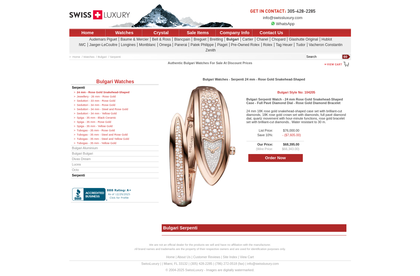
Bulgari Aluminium (85, 148)
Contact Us (271, 32)
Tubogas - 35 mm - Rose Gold (96, 130)
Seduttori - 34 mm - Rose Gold (96, 105)
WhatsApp (282, 23)
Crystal (161, 32)
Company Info (235, 32)
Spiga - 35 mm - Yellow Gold (95, 126)
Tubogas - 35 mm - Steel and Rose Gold (102, 134)
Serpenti (78, 87)
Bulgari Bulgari (82, 153)
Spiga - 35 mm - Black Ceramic (96, 117)
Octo (75, 170)
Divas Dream (81, 159)
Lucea (76, 164)
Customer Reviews (206, 257)
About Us (183, 257)
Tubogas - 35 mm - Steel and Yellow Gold (103, 138)
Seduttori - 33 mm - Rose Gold (96, 100)
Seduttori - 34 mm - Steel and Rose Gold (102, 109)
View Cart (247, 257)
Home (87, 32)
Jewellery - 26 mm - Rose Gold (96, 96)
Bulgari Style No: (296, 92)
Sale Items (198, 32)
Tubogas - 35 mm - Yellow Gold (96, 143)
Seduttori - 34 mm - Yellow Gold (97, 113)
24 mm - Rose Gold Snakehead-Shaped (103, 92)
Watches (124, 32)
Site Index (230, 257)
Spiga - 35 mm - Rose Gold (94, 121)
